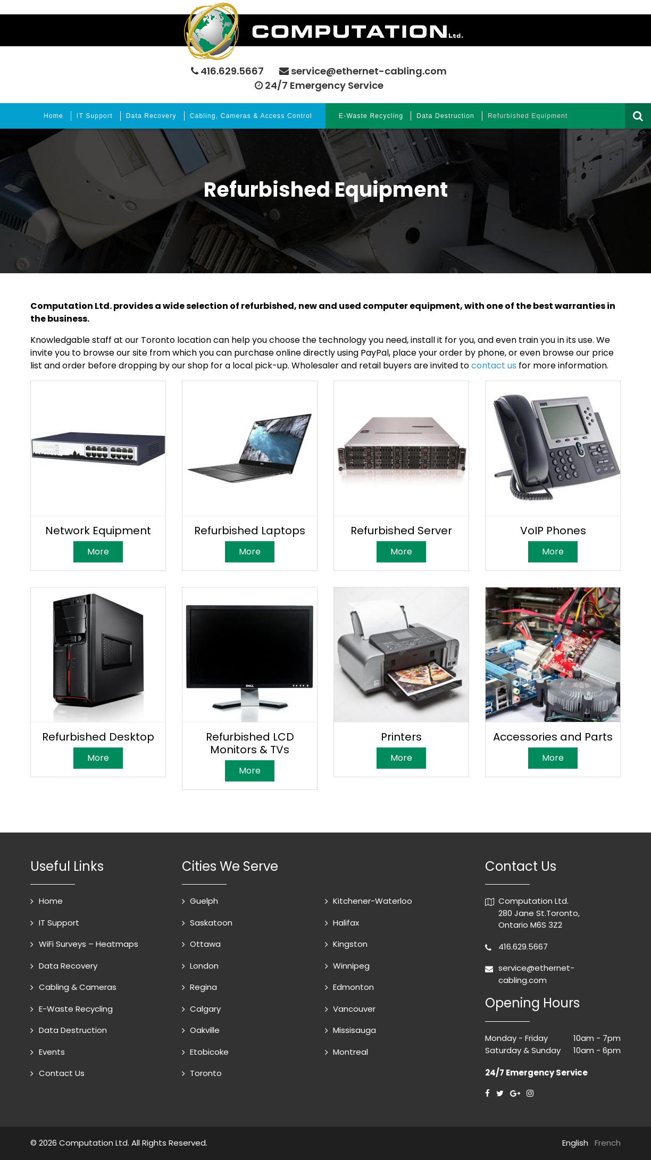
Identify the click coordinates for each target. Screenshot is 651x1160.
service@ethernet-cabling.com (369, 71)
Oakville (205, 1030)
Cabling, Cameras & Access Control (251, 116)
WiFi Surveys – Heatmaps (88, 943)
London (204, 965)
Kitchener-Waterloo (372, 900)
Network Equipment (98, 530)
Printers (401, 736)
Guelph (204, 900)
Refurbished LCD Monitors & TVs (250, 743)
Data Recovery (151, 116)
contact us (493, 365)
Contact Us (62, 1073)
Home (53, 116)
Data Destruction (445, 116)
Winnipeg (351, 965)
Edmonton (353, 987)
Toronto (206, 1073)
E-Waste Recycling (371, 116)
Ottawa (205, 943)
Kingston (350, 943)
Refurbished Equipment (528, 116)
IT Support (95, 116)
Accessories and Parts (553, 736)
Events (52, 1051)
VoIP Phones (553, 530)
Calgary (205, 1008)
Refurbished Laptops (249, 530)
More (98, 551)
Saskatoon (211, 922)
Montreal (350, 1051)
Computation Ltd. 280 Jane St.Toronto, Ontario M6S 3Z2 (539, 912)
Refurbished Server (401, 530)
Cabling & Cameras (77, 987)
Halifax (346, 922)
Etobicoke (209, 1051)
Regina (203, 987)
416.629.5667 (232, 71)
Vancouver (354, 1008)
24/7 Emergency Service (319, 85)
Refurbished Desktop (98, 736)
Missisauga (354, 1030)
